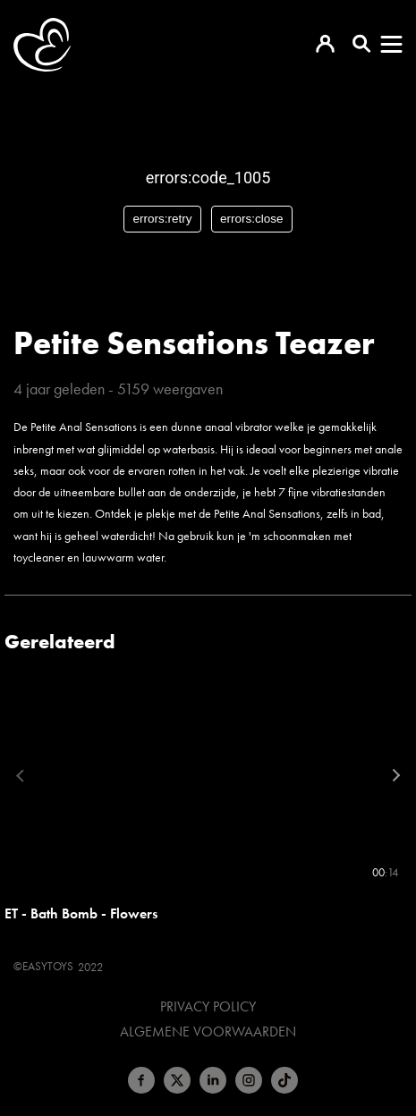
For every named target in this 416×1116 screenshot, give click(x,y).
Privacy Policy (208, 1007)
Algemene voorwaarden (208, 1032)
